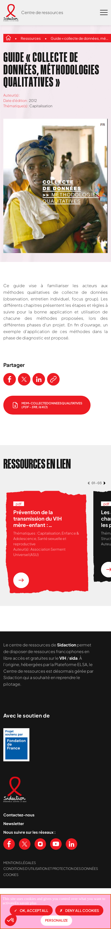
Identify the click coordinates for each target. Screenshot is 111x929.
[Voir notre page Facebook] (9, 844)
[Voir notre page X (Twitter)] (24, 844)
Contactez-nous (19, 814)
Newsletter (13, 823)
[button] (11, 920)
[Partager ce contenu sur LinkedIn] (38, 379)
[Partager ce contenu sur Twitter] (24, 379)
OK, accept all (31, 910)
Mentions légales (19, 863)
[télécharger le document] (47, 405)
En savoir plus (26, 903)
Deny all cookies (79, 910)
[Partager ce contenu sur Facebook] (9, 379)
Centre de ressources (42, 12)
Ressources (31, 38)
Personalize (56, 920)
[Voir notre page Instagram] (40, 844)
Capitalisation (40, 105)
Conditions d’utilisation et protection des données (50, 869)
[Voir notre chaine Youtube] (56, 844)
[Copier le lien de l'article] (53, 379)
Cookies (10, 875)
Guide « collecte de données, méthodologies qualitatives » (80, 38)
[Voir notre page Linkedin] (71, 844)
